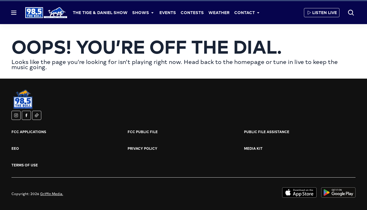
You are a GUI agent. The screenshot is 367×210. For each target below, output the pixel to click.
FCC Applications (28, 132)
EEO (15, 148)
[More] (152, 12)
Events (167, 12)
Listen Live (322, 12)
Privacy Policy (142, 148)
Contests (192, 12)
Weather (219, 12)
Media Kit (253, 148)
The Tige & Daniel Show (100, 12)
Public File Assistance (266, 132)
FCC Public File (143, 132)
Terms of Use (24, 165)
